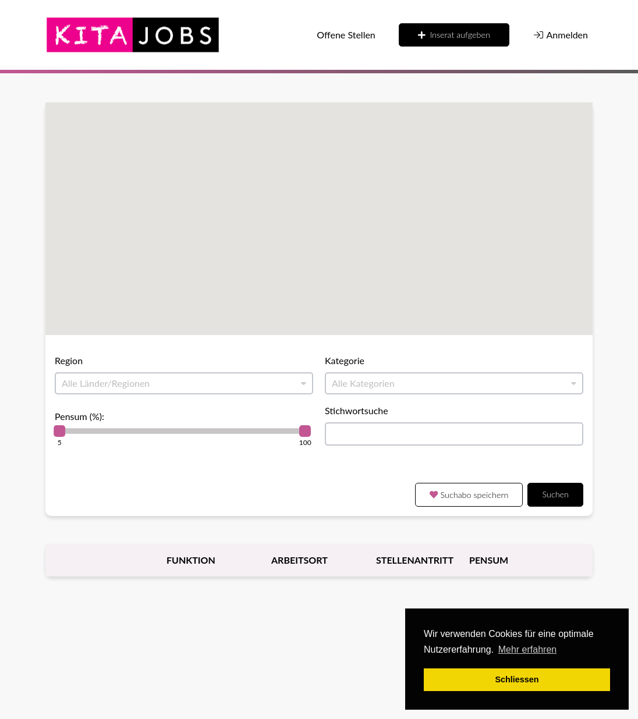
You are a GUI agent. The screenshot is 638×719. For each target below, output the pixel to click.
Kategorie (344, 360)
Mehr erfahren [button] (527, 649)
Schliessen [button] (516, 679)
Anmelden (560, 34)
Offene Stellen (346, 34)
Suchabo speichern (469, 495)
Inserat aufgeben (454, 35)
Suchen (555, 494)
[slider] (59, 431)
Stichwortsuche (356, 410)
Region (69, 360)
